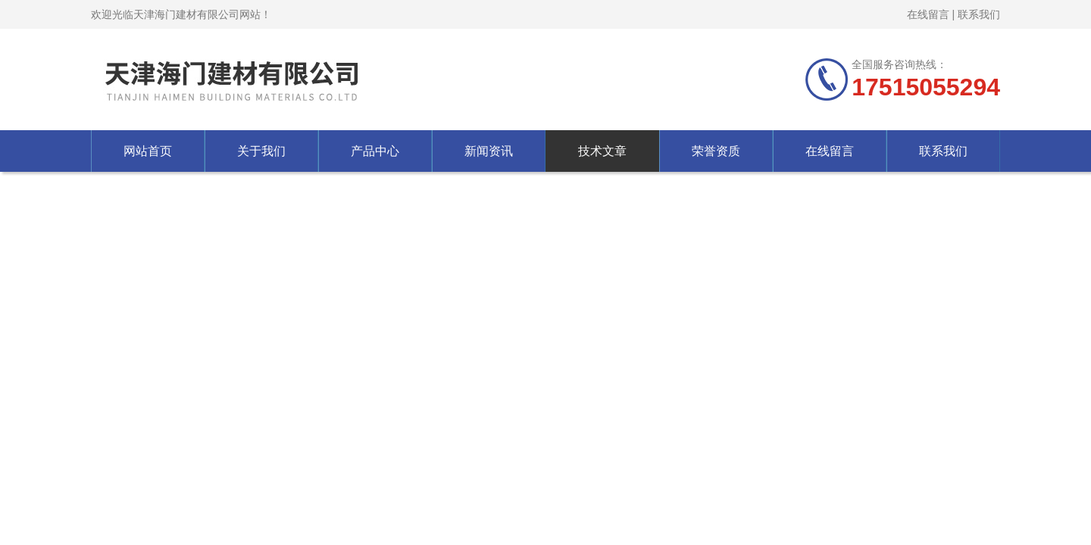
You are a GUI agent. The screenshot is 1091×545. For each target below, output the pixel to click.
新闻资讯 (488, 151)
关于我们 (261, 151)
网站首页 (147, 151)
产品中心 (375, 151)
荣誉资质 (716, 151)
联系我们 (979, 14)
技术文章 (602, 151)
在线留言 (928, 14)
